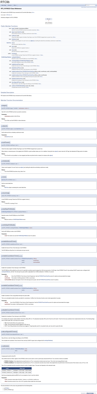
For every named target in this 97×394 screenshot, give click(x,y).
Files (15, 6)
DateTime (20, 32)
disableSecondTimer (16, 67)
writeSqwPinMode (16, 60)
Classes (10, 6)
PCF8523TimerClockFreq (28, 71)
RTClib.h (9, 15)
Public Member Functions (85, 7)
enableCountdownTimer (17, 71)
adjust (13, 32)
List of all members (93, 7)
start (13, 46)
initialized (14, 39)
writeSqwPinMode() (6, 271)
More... (33, 12)
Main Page (4, 5)
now (13, 42)
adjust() (32, 40)
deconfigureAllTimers (16, 82)
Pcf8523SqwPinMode (6, 57)
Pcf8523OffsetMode (20, 85)
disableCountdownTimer (17, 78)
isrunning (14, 53)
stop (13, 50)
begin (13, 28)
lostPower (14, 35)
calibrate (14, 85)
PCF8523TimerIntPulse (45, 279)
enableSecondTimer (16, 64)
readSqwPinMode (16, 57)
